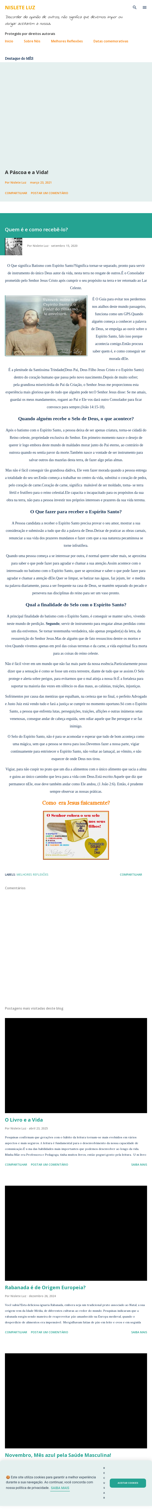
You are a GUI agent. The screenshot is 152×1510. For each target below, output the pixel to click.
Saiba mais (139, 1164)
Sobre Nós (32, 41)
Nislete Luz (20, 7)
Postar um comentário (49, 193)
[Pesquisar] (134, 7)
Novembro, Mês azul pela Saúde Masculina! (58, 1455)
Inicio (9, 41)
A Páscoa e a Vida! (26, 172)
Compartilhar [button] (16, 193)
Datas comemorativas (111, 41)
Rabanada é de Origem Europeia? (45, 1287)
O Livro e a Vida (24, 1119)
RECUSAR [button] (104, 1483)
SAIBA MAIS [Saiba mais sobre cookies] (60, 1488)
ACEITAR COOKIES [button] (128, 1483)
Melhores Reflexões (67, 41)
